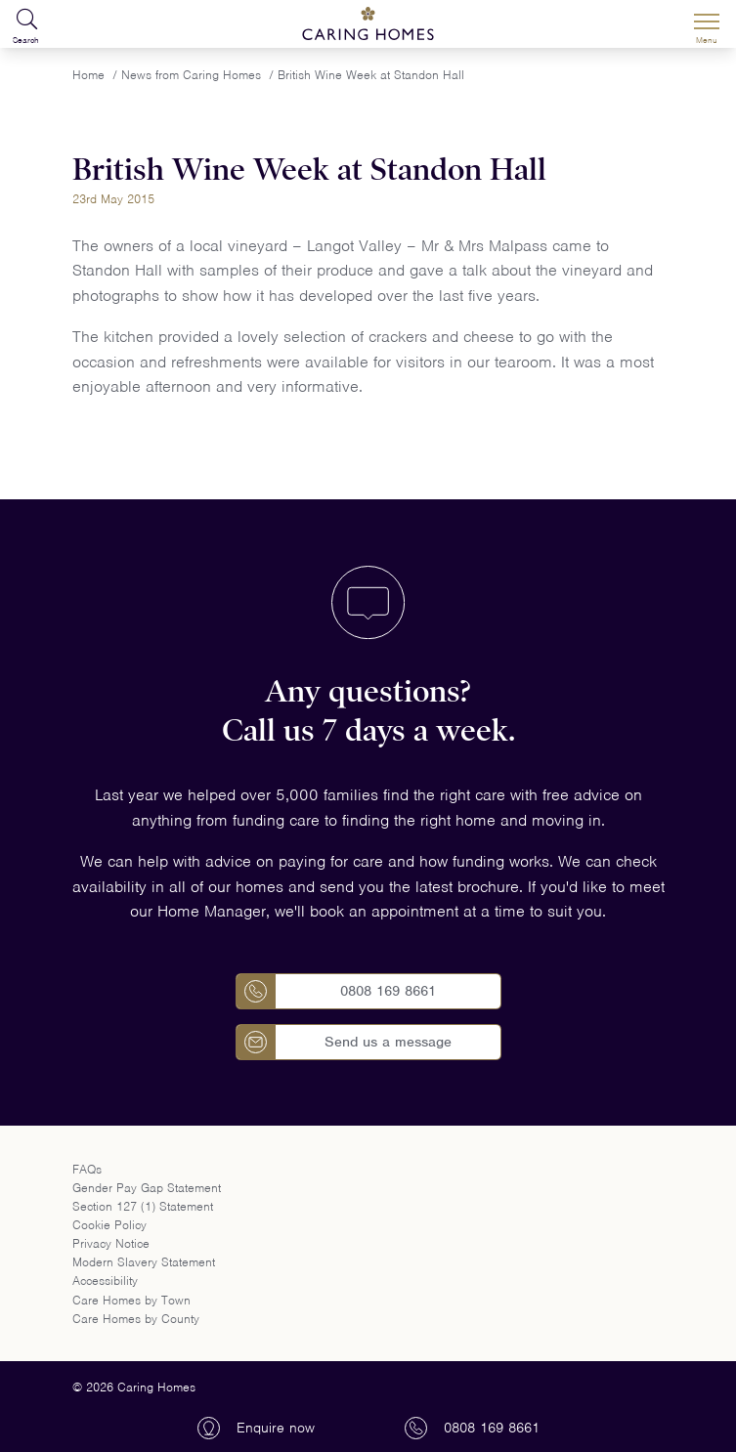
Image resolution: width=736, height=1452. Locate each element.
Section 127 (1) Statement (142, 1206)
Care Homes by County (135, 1318)
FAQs (87, 1169)
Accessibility (105, 1280)
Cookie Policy (109, 1225)
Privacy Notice (111, 1243)
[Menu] (706, 24)
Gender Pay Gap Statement (146, 1187)
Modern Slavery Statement (143, 1262)
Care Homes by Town (131, 1300)
